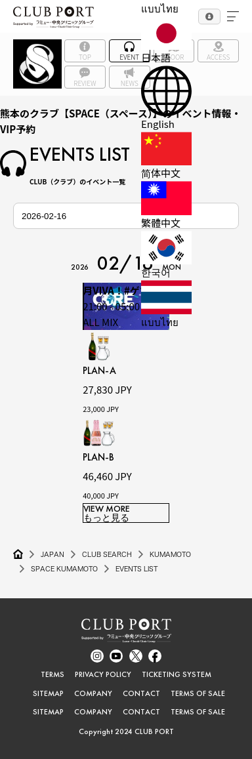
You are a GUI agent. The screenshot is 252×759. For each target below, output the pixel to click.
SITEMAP (48, 693)
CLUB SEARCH (107, 554)
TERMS (52, 674)
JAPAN (52, 554)
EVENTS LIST (137, 568)
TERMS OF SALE (198, 693)
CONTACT (141, 693)
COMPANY (93, 693)
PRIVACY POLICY (103, 674)
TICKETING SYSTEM (176, 674)
